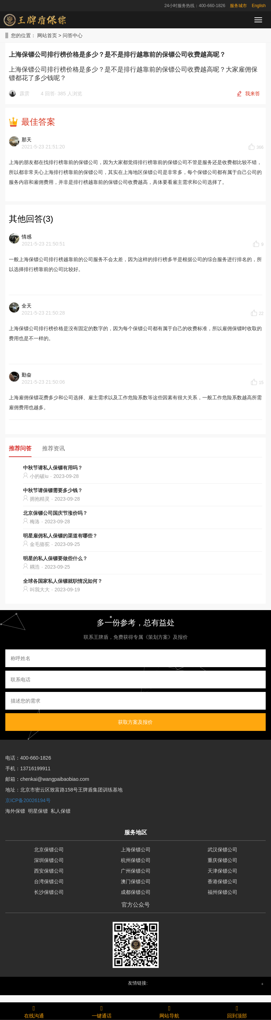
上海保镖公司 (136, 849)
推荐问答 (20, 448)
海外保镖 (15, 811)
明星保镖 (38, 811)
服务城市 (238, 5)
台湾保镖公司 (49, 881)
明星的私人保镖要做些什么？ (55, 558)
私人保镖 (60, 811)
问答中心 (73, 35)
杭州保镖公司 (136, 860)
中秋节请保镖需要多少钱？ (53, 490)
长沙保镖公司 (49, 892)
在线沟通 (34, 1011)
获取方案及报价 (135, 722)
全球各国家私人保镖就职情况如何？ (62, 581)
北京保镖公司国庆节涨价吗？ (55, 513)
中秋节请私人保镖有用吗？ (53, 467)
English (259, 5)
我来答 (252, 93)
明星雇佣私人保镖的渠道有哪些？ (60, 536)
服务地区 (135, 832)
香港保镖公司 (222, 881)
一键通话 (101, 1011)
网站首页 (47, 35)
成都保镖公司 (136, 892)
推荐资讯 (53, 448)
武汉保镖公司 (222, 849)
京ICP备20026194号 (28, 800)
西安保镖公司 (49, 871)
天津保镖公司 (222, 871)
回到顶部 (237, 1011)
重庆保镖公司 (222, 860)
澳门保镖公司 (136, 881)
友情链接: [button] (138, 983)
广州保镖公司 (136, 871)
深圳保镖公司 (49, 860)
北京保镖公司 (49, 849)
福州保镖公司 (222, 892)
